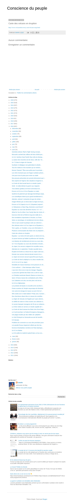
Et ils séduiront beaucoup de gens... (21, 460)
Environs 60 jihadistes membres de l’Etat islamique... (27, 328)
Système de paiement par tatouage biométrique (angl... (28, 194)
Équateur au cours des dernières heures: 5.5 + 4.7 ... (27, 209)
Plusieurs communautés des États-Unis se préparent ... (28, 230)
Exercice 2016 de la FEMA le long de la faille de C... (27, 215)
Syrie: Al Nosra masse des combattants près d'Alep (27, 278)
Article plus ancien (59, 89)
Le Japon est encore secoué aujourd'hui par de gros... (28, 257)
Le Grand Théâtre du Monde (18, 467)
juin (13, 144)
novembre (15, 131)
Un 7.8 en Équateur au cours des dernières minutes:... (28, 244)
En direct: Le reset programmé (27, 424)
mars (14, 336)
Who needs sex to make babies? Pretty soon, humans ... (29, 293)
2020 (12, 116)
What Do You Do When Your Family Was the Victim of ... (28, 212)
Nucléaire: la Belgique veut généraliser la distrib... (26, 165)
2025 (12, 102)
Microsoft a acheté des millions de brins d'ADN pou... (27, 154)
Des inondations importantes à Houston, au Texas (27, 217)
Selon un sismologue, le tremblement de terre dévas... (28, 220)
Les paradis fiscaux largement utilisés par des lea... (27, 325)
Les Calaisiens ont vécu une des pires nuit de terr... (27, 280)
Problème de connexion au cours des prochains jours (28, 322)
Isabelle (20, 382)
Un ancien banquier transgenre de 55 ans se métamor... (28, 304)
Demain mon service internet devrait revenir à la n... (27, 254)
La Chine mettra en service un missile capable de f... (27, 307)
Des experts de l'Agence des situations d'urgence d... (28, 181)
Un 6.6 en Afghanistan (18, 283)
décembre (15, 128)
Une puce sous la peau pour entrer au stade (25, 175)
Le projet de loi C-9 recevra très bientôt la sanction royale (35, 450)
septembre (15, 136)
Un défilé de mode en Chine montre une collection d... (28, 301)
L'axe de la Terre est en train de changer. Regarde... (27, 270)
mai (13, 147)
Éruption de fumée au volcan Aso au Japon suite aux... (28, 251)
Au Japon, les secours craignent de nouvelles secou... (28, 246)
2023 (12, 108)
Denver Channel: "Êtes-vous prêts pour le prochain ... (28, 170)
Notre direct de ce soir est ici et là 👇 (21, 474)
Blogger (44, 499)
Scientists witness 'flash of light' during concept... (26, 152)
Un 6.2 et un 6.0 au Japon (19, 262)
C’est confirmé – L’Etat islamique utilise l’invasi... (26, 267)
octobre (14, 134)
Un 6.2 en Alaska (17, 330)
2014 (12, 347)
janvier (14, 341)
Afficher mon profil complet (24, 388)
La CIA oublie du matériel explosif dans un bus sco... (27, 333)
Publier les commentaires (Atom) (26, 93)
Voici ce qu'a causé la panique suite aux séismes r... (27, 223)
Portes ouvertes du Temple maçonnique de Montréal (27, 288)
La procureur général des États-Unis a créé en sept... (28, 272)
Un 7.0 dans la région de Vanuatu (22, 162)
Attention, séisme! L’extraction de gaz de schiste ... (27, 199)
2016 (12, 126)
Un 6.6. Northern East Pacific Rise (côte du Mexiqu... (27, 157)
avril (13, 149)
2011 (12, 355)
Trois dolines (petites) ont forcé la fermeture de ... (26, 188)
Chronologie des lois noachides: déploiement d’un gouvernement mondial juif (41, 414)
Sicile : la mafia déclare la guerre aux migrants (26, 186)
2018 (12, 121)
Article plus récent (14, 89)
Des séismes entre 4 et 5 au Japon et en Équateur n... (28, 225)
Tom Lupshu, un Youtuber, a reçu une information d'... (28, 228)
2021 (12, 113)
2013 (12, 350)
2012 (12, 353)
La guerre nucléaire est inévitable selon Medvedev (25, 481)
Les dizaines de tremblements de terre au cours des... (28, 241)
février (14, 339)
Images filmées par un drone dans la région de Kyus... (28, 202)
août (13, 139)
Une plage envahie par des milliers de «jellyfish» (26, 314)
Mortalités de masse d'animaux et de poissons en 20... (28, 265)
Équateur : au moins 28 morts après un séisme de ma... (28, 236)
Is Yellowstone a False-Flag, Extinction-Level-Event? (27, 207)
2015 (12, 345)
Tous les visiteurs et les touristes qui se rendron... (26, 167)
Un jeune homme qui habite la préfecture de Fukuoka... (28, 238)
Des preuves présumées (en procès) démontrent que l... (28, 178)
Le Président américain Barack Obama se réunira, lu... (28, 275)
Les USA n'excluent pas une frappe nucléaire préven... (28, 173)
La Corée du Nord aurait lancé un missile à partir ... (27, 183)
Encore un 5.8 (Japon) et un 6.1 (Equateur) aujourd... (28, 204)
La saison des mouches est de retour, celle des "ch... (27, 160)
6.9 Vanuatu (15, 320)
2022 (12, 110)
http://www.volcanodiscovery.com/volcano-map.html (24, 27)
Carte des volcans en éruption (21, 233)
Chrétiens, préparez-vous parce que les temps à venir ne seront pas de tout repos (34, 433)
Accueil (37, 89)
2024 (12, 105)
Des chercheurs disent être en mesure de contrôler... (27, 296)
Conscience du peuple (27, 8)
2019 (12, 118)
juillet (14, 141)
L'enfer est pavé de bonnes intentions (29, 440)
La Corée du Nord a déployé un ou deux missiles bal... (28, 259)
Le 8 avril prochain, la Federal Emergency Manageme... (28, 312)
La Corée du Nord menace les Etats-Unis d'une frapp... (28, 309)
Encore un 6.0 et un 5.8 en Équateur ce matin (25, 191)
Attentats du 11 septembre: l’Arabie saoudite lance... (27, 249)
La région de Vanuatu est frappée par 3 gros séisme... (28, 299)
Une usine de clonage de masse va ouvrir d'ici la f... (27, 291)
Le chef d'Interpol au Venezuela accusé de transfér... (27, 317)
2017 (12, 123)
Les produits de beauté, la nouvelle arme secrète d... (27, 286)
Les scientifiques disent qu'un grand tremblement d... (27, 196)
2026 (12, 100)
